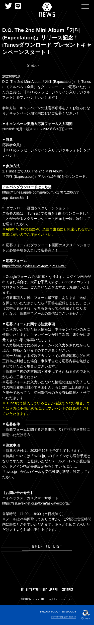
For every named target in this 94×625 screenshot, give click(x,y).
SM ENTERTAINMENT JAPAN (39, 589)
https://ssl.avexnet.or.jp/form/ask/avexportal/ (36, 503)
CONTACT (68, 589)
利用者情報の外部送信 (63, 616)
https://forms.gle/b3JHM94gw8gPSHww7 (34, 266)
